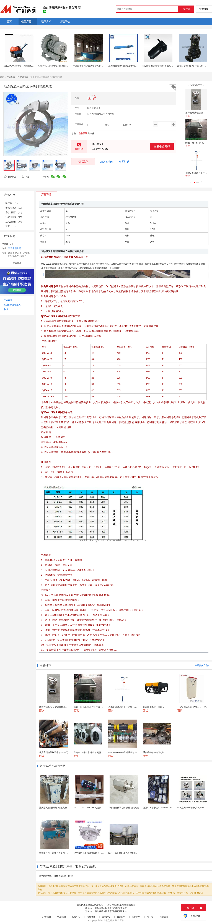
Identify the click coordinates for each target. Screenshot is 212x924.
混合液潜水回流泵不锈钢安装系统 (111, 908)
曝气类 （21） (12, 203)
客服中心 (76, 916)
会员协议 (121, 916)
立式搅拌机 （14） (14, 221)
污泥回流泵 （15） (14, 217)
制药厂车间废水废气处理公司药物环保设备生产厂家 (132, 853)
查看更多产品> (202, 665)
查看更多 (17, 263)
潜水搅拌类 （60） (14, 212)
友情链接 (163, 916)
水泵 (70, 876)
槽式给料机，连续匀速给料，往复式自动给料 (60, 853)
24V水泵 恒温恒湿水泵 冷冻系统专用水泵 (162, 66)
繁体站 (150, 916)
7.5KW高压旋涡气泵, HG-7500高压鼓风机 (57, 66)
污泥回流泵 (22, 77)
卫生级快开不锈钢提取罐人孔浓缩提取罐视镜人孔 (97, 853)
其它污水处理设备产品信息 (90, 905)
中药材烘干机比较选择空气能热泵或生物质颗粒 (95, 66)
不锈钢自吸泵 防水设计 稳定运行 (123, 807)
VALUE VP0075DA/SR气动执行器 (89, 807)
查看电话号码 (162, 146)
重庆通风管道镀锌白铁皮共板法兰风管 (57, 807)
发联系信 (83, 161)
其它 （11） (11, 226)
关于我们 (46, 916)
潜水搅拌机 (45, 876)
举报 (25, 176)
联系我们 (61, 916)
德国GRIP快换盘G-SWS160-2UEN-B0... (161, 807)
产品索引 (8, 300)
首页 (2, 77)
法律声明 (136, 916)
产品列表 (11, 77)
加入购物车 (106, 161)
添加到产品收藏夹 (12, 305)
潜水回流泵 (60, 876)
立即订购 (124, 161)
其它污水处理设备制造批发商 (121, 905)
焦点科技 (109, 920)
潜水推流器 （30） (14, 208)
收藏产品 (10, 176)
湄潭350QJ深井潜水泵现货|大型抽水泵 (126, 66)
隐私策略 (106, 916)
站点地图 (91, 916)
